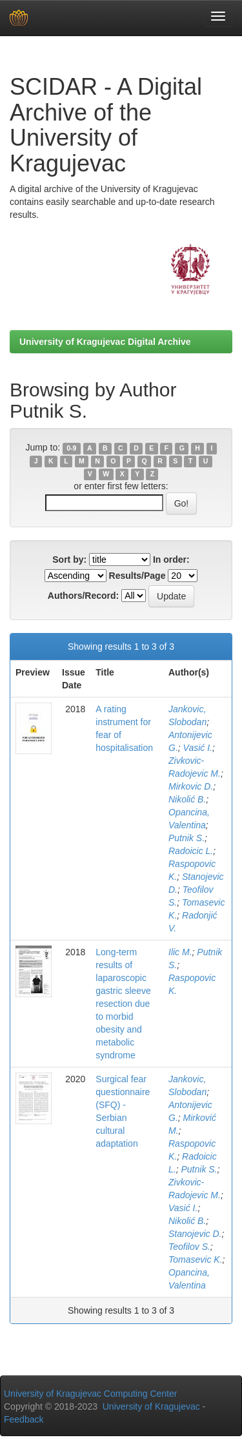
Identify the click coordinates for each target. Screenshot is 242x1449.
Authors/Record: (83, 595)
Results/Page (137, 575)
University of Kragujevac (151, 1406)
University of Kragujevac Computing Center (90, 1393)
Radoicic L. (190, 851)
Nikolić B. (187, 799)
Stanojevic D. (194, 1234)
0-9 (71, 448)
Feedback (23, 1419)
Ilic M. (180, 952)
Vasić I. (197, 748)
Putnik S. (186, 838)
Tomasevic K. (195, 1259)
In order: (171, 559)
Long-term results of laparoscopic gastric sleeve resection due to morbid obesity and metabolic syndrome (123, 1003)
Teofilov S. (189, 1246)
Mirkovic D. (190, 786)
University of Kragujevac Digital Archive (105, 341)
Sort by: (69, 559)
